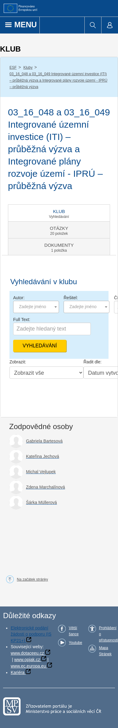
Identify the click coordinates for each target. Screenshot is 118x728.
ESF (13, 67)
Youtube (75, 643)
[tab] (59, 213)
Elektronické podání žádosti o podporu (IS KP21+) (31, 634)
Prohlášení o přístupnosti (108, 634)
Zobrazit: (17, 361)
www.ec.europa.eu (28, 666)
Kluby (27, 67)
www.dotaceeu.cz (27, 653)
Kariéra (17, 672)
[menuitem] (92, 25)
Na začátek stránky (32, 579)
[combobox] (36, 307)
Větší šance (74, 631)
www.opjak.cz (27, 659)
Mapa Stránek (105, 651)
